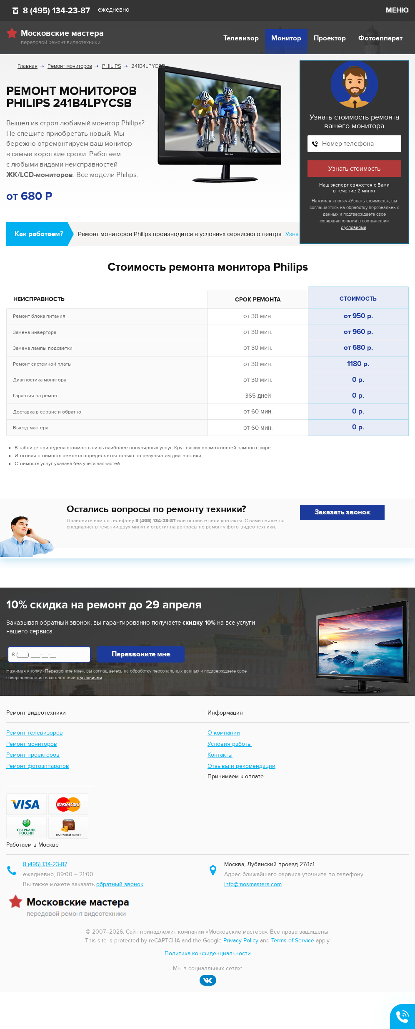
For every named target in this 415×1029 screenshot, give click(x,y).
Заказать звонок (342, 512)
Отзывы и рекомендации (241, 766)
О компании (224, 732)
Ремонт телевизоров (34, 732)
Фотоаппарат (380, 38)
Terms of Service (292, 940)
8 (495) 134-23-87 (56, 11)
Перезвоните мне (141, 654)
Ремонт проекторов (33, 754)
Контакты (220, 754)
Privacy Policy (240, 940)
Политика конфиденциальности (208, 953)
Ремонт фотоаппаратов (37, 766)
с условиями (353, 227)
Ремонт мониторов (31, 743)
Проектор (330, 38)
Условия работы (230, 743)
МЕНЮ (397, 10)
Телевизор (241, 38)
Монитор (286, 38)
